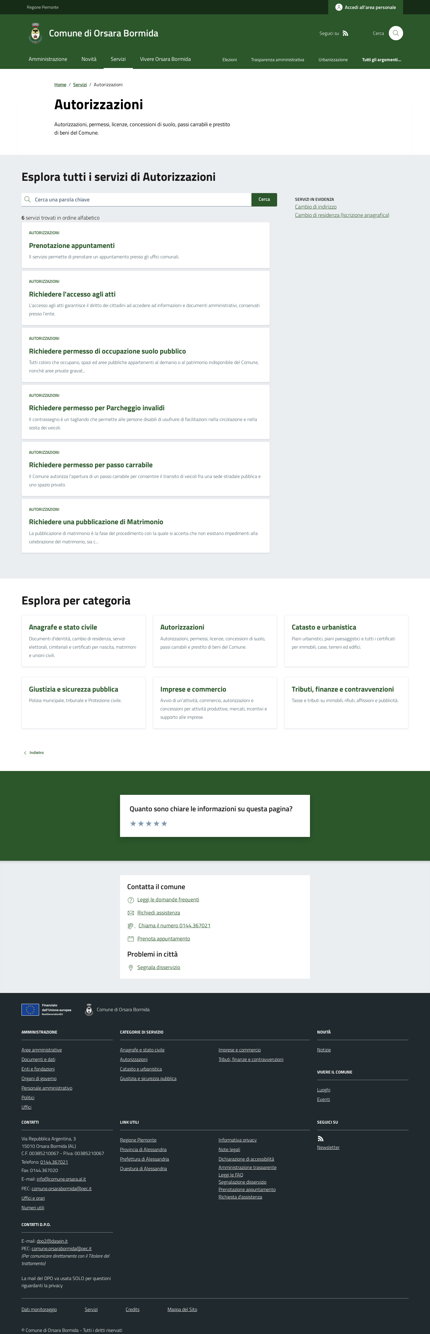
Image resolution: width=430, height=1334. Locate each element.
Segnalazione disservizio (242, 1181)
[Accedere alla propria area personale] (365, 7)
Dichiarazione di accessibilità (246, 1158)
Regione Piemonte (43, 7)
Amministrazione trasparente (248, 1167)
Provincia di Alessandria (143, 1149)
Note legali (229, 1149)
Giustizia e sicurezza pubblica (148, 1078)
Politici (28, 1097)
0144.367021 (54, 1161)
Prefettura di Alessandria (144, 1158)
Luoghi (323, 1089)
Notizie (324, 1049)
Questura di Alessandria (143, 1168)
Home (60, 84)
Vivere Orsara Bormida (165, 59)
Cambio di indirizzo (316, 207)
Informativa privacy (238, 1139)
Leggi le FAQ (231, 1174)
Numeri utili (33, 1207)
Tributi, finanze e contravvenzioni (251, 1059)
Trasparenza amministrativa (277, 59)
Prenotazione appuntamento (247, 1189)
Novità (89, 59)
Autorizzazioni (44, 232)
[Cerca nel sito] (393, 33)
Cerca (264, 199)
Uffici (26, 1107)
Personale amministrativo (47, 1087)
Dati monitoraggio (39, 1309)
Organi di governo (39, 1078)
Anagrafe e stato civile (142, 1049)
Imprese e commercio (240, 1049)
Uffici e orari (33, 1198)
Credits (132, 1309)
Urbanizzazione (333, 59)
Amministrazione (48, 59)
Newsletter (328, 1147)
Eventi (323, 1099)
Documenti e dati (38, 1059)
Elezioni (229, 59)
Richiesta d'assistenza (240, 1196)
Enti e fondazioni (38, 1068)
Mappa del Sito (182, 1309)
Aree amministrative (42, 1049)
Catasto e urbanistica (141, 1068)
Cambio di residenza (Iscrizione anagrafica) (342, 215)
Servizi (118, 59)
